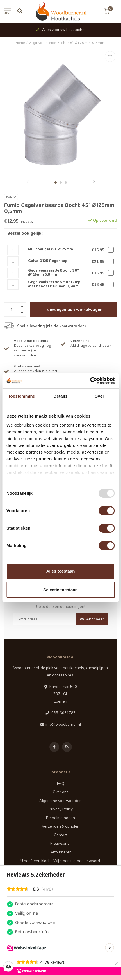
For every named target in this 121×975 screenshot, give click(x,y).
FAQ (60, 783)
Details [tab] (61, 396)
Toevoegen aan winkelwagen (73, 309)
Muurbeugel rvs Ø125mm (50, 250)
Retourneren (61, 852)
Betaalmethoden (60, 817)
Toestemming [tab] (21, 396)
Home (20, 43)
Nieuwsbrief (60, 843)
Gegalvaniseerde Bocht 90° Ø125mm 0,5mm (53, 273)
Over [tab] (99, 396)
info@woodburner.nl (63, 724)
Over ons (61, 792)
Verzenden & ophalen (60, 826)
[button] (27, 182)
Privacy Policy (61, 809)
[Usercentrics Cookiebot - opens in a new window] (90, 380)
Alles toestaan (60, 571)
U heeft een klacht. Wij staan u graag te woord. (60, 861)
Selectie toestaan (60, 589)
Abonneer (92, 619)
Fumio (11, 196)
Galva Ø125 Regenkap (48, 261)
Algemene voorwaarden (60, 800)
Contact (60, 835)
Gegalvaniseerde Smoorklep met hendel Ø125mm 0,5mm (54, 284)
